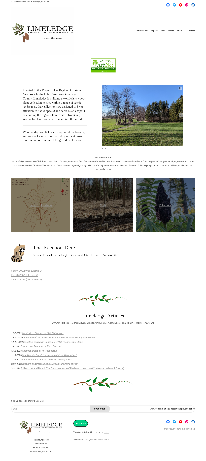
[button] (104, 115)
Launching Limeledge (41, 205)
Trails (103, 205)
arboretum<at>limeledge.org (179, 428)
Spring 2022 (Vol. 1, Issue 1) (26, 270)
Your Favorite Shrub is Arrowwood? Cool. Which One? (49, 354)
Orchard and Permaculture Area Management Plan (50, 363)
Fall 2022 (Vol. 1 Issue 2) (24, 274)
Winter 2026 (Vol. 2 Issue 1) (26, 279)
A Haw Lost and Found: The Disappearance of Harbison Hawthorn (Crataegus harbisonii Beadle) (72, 368)
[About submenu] (184, 30)
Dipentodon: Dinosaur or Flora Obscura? (41, 346)
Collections (165, 205)
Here (106, 431)
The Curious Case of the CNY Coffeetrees (42, 333)
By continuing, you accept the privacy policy (172, 408)
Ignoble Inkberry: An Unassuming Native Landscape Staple (53, 341)
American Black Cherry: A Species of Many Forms (47, 359)
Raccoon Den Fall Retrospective (39, 350)
